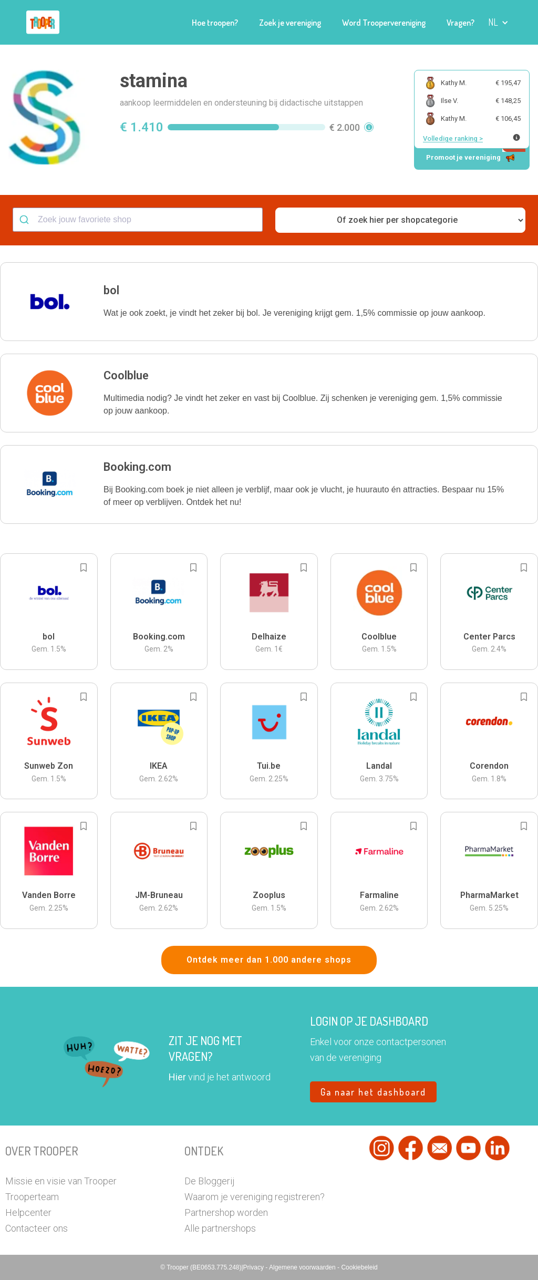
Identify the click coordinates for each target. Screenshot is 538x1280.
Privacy (254, 1267)
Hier (177, 1076)
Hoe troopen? (215, 22)
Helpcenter (28, 1212)
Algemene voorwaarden (303, 1267)
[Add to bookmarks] (83, 567)
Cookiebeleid (359, 1267)
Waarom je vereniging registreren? (254, 1196)
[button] (498, 22)
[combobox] (138, 220)
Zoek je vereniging (290, 22)
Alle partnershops (220, 1228)
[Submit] (25, 219)
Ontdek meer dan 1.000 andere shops (269, 960)
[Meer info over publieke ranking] (516, 137)
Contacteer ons (36, 1228)
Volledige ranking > (453, 138)
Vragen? (460, 22)
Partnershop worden (226, 1212)
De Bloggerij (209, 1180)
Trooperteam (32, 1196)
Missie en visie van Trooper (61, 1180)
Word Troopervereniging (384, 22)
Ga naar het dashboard (373, 1092)
